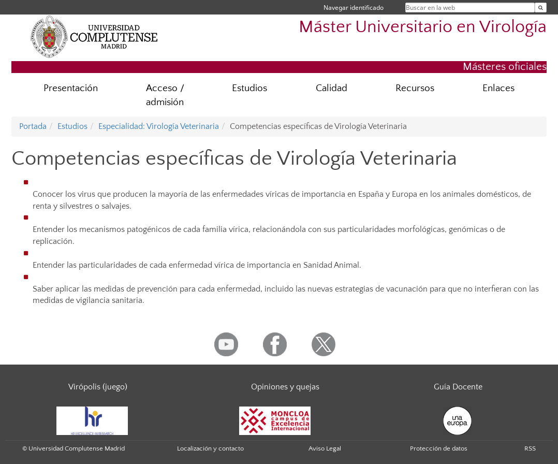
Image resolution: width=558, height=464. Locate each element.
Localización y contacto (210, 448)
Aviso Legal (325, 448)
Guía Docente (458, 387)
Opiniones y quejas (285, 387)
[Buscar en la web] (541, 7)
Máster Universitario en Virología (423, 27)
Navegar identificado (354, 7)
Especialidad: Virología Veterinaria (158, 126)
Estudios (249, 88)
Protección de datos (438, 448)
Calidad (331, 88)
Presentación (70, 88)
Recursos (414, 88)
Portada (33, 126)
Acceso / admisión (165, 95)
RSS (530, 448)
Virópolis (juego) (97, 387)
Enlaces (498, 88)
